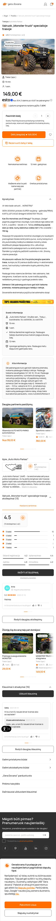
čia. (17, 893)
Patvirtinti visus (28, 904)
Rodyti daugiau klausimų (28, 749)
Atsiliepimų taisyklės (28, 578)
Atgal (6, 16)
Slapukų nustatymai (28, 913)
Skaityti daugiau (29, 486)
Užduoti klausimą (28, 693)
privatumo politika (26, 841)
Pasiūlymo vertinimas (28, 506)
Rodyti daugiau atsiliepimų (28, 619)
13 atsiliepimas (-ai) (16, 35)
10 (53, 531)
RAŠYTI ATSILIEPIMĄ (28, 572)
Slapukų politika (26, 887)
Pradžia (13, 16)
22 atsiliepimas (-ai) (40, 468)
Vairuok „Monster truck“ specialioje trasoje (34, 16)
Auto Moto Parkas (15, 21)
